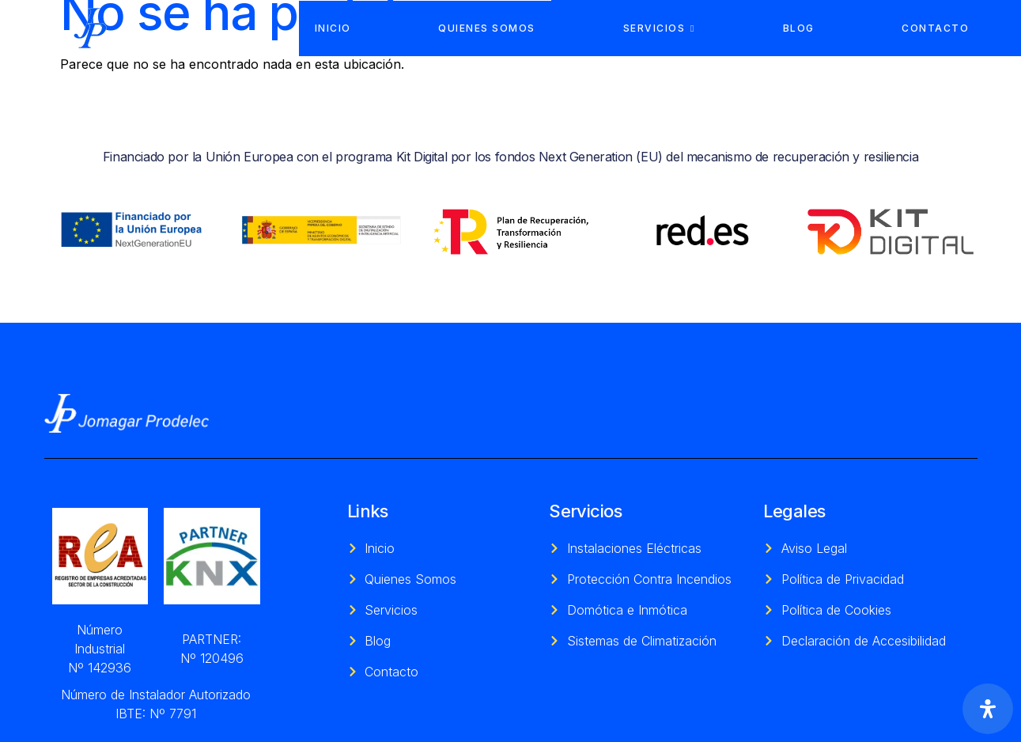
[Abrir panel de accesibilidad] (987, 708)
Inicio (333, 28)
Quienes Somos (486, 28)
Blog (799, 28)
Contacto (935, 28)
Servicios (659, 28)
